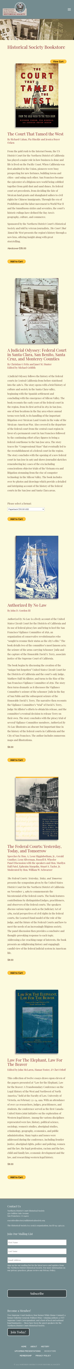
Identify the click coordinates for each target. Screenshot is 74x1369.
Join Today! (18, 1332)
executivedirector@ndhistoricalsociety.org (26, 1220)
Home (23, 1346)
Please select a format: (19, 503)
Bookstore (50, 1351)
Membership (26, 1355)
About (33, 1346)
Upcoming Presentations (28, 1351)
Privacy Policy (49, 1270)
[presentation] (30, 1279)
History (45, 1346)
